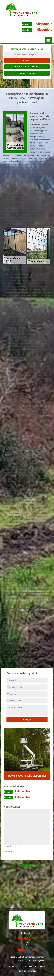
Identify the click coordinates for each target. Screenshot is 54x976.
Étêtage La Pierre (26, 880)
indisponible (43, 24)
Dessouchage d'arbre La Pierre (26, 874)
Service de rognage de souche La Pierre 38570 (43, 877)
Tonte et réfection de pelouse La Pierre (10, 875)
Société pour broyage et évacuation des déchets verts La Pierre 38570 (43, 893)
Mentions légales (27, 971)
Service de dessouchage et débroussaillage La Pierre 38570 (26, 898)
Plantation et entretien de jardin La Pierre (9, 903)
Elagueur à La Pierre (25, 887)
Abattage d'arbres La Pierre (10, 893)
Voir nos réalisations (27, 67)
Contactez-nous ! (27, 73)
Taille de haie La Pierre (9, 885)
